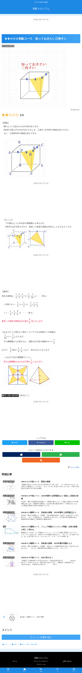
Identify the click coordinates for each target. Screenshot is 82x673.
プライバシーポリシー (41, 661)
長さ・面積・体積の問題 (10, 395)
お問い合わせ (67, 661)
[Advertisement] (41, 26)
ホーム (15, 661)
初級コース (25, 395)
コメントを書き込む (41, 637)
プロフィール (41, 664)
